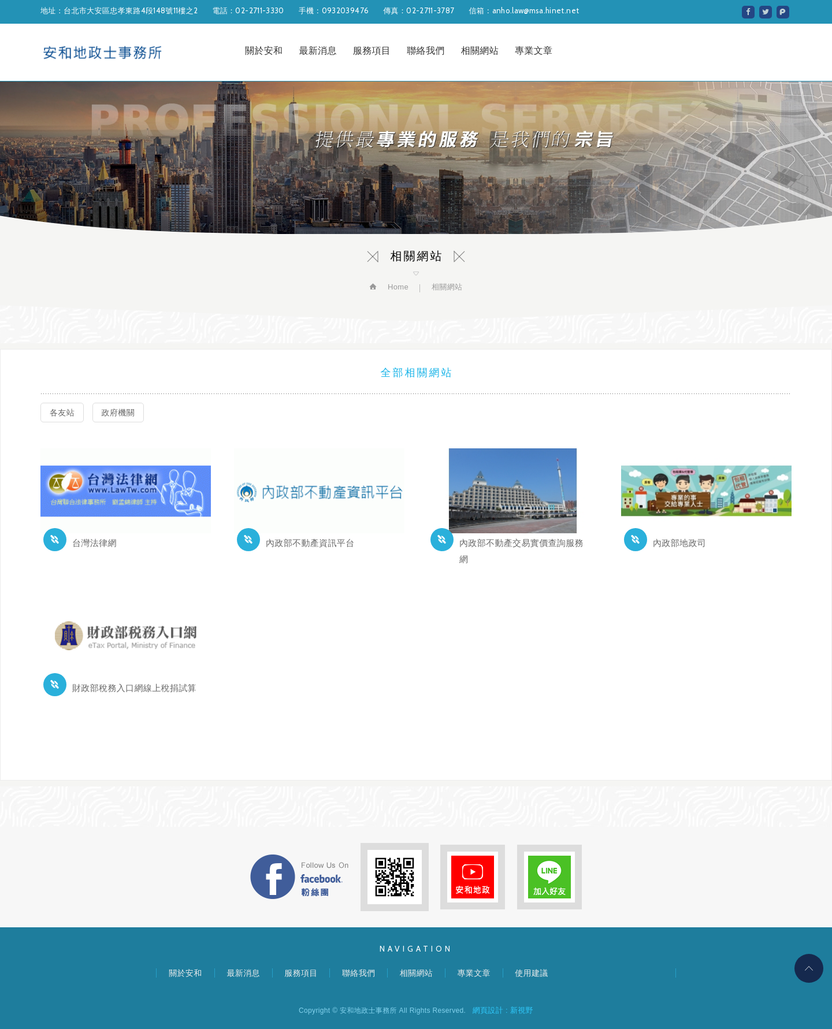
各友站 (62, 412)
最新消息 (317, 50)
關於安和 (264, 50)
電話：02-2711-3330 (248, 10)
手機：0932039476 (334, 10)
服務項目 (372, 50)
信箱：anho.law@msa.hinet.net (524, 10)
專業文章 (533, 50)
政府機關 (118, 412)
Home (396, 287)
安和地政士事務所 (102, 52)
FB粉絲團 (299, 877)
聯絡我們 (425, 50)
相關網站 (480, 50)
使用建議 (531, 973)
